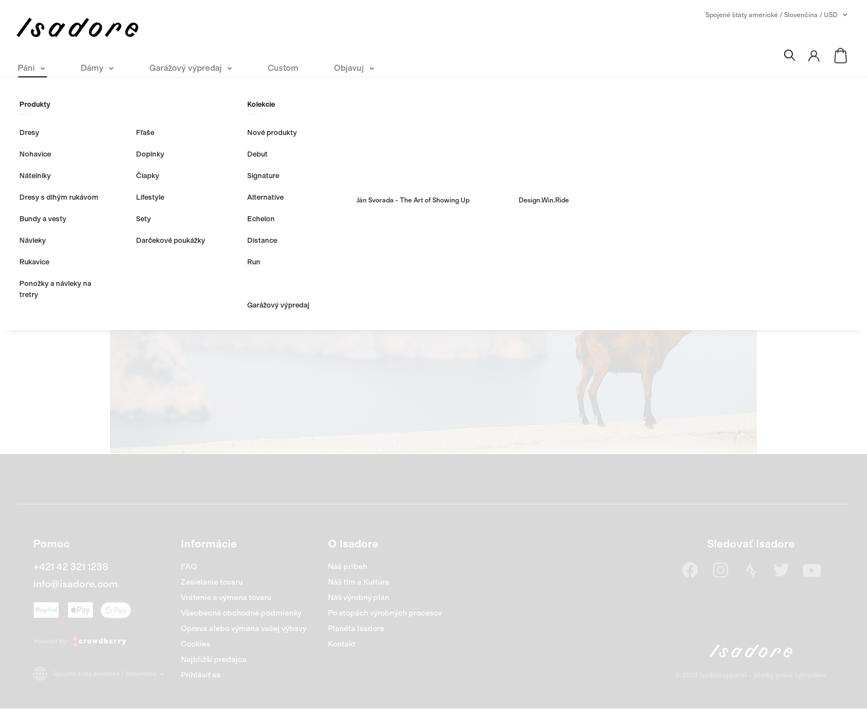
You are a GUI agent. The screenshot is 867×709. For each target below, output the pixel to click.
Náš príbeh (347, 566)
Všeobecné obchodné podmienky (241, 613)
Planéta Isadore (356, 628)
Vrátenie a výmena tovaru (226, 597)
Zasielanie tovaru (212, 582)
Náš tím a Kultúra (358, 582)
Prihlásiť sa (201, 675)
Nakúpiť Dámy (491, 298)
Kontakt (342, 644)
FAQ (189, 566)
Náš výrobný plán (358, 597)
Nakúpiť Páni (373, 298)
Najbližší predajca (214, 659)
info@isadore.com (75, 584)
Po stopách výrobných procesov (385, 613)
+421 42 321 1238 (70, 567)
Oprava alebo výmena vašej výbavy (243, 628)
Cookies (195, 644)
